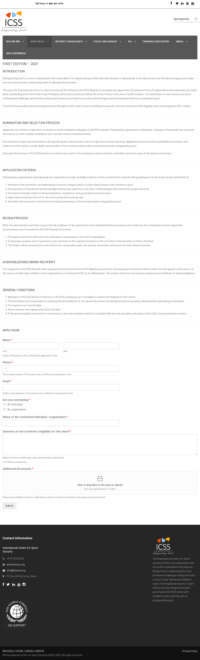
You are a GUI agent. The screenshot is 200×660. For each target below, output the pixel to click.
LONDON (39, 651)
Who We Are (13, 41)
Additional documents (18, 468)
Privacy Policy (189, 651)
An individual (15, 404)
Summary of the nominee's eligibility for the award (37, 431)
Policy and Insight (105, 41)
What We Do (37, 41)
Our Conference (16, 53)
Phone (8, 362)
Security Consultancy (69, 41)
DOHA (19, 651)
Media (179, 41)
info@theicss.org (16, 570)
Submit (9, 505)
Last (65, 351)
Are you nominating (16, 400)
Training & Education (155, 41)
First (5, 351)
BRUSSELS (9, 651)
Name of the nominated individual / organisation (35, 417)
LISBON (28, 651)
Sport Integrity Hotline (33, 3)
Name (7, 340)
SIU (130, 41)
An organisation (16, 409)
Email (7, 381)
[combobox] (5, 368)
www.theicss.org (15, 564)
